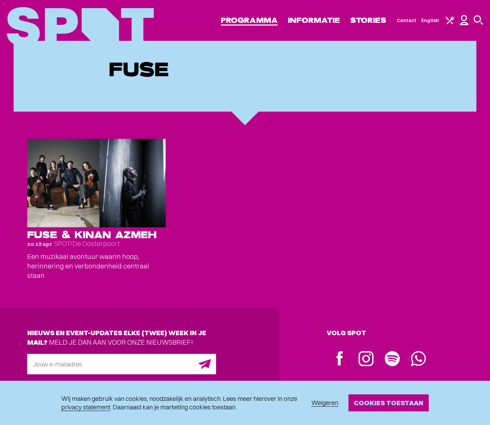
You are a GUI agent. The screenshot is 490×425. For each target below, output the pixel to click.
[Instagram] (366, 359)
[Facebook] (340, 359)
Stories (368, 20)
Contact (406, 20)
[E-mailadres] (121, 364)
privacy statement (85, 407)
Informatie (314, 20)
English (430, 20)
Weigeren (324, 403)
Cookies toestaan (388, 402)
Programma (249, 20)
